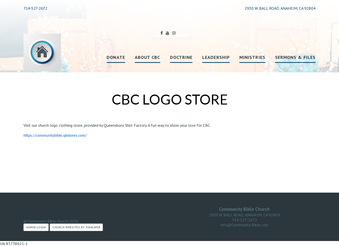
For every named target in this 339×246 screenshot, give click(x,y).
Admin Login (36, 227)
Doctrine (181, 57)
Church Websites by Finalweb (76, 227)
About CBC (147, 57)
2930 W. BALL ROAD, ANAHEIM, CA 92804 (244, 214)
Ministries (252, 57)
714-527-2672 (35, 8)
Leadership (216, 57)
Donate (116, 57)
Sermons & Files (295, 57)
